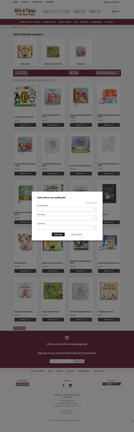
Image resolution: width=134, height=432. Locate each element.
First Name (66, 214)
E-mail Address (66, 205)
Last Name (66, 223)
